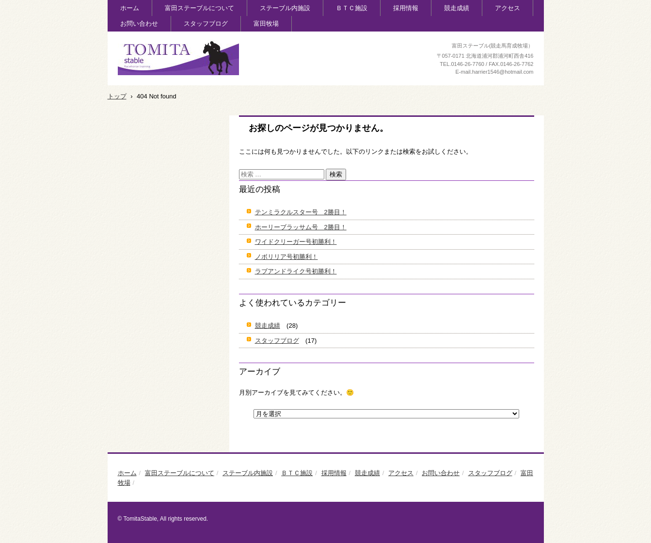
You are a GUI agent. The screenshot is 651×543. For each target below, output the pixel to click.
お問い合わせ (139, 23)
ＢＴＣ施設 (351, 8)
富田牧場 (266, 23)
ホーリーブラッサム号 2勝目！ (301, 227)
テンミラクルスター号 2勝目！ (301, 212)
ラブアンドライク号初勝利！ (296, 271)
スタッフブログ (206, 23)
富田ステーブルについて (199, 8)
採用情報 (405, 8)
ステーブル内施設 (285, 8)
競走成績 (456, 8)
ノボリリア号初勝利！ (286, 256)
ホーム (129, 8)
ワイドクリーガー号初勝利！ (296, 241)
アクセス (507, 8)
